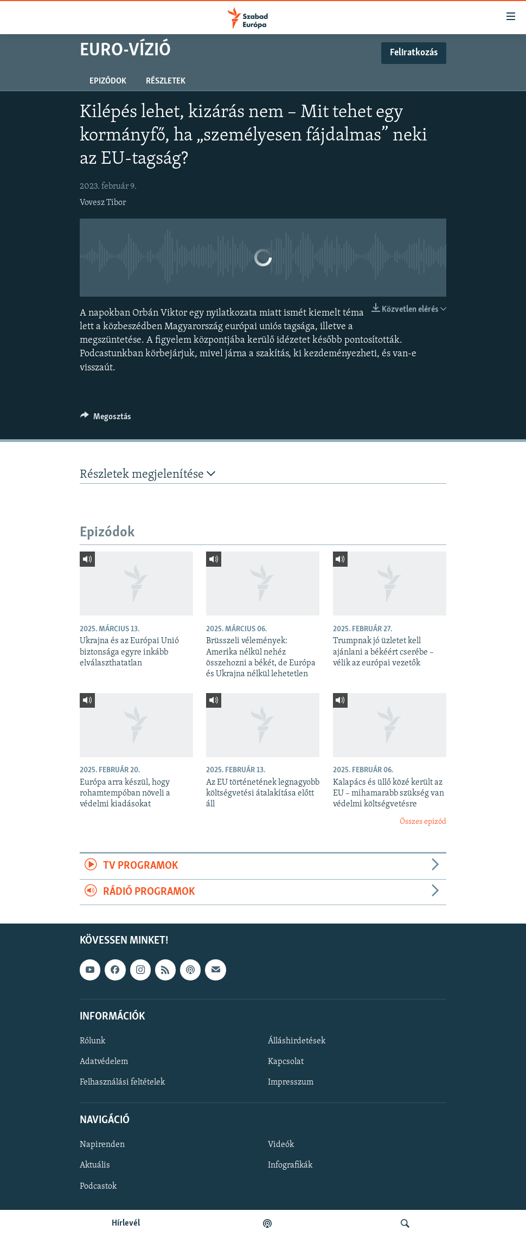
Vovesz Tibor (103, 202)
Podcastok (98, 1186)
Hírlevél (126, 1223)
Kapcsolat (286, 1061)
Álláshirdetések (296, 1041)
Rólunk (92, 1041)
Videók (281, 1144)
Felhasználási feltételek (122, 1082)
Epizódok (107, 81)
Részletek (165, 81)
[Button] (105, 419)
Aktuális (95, 1165)
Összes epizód (423, 822)
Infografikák (290, 1165)
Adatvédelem (104, 1061)
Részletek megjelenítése (147, 474)
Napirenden (102, 1144)
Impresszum (290, 1082)
